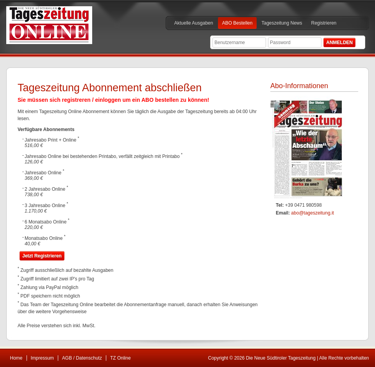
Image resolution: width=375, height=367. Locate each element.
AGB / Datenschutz (82, 358)
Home (16, 358)
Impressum (42, 358)
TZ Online (120, 358)
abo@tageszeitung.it (312, 213)
